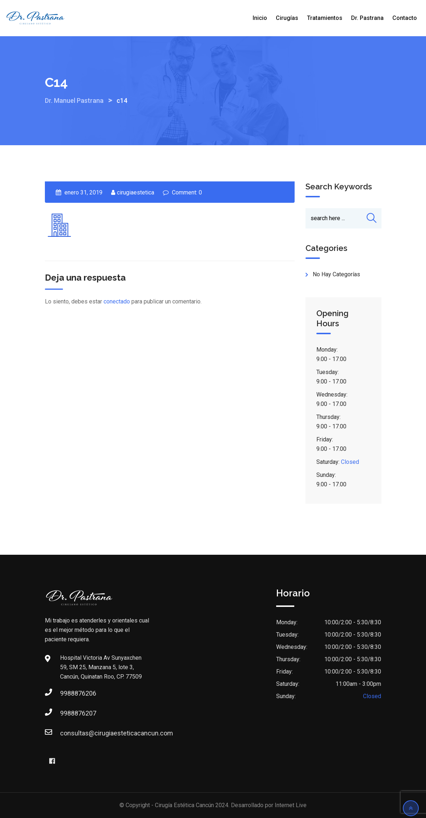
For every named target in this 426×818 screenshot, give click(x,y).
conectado (117, 301)
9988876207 (67, 713)
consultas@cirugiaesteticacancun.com (67, 733)
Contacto (404, 17)
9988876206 (67, 693)
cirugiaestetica (135, 192)
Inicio (260, 17)
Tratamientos (324, 17)
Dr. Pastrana (367, 17)
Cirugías (287, 17)
